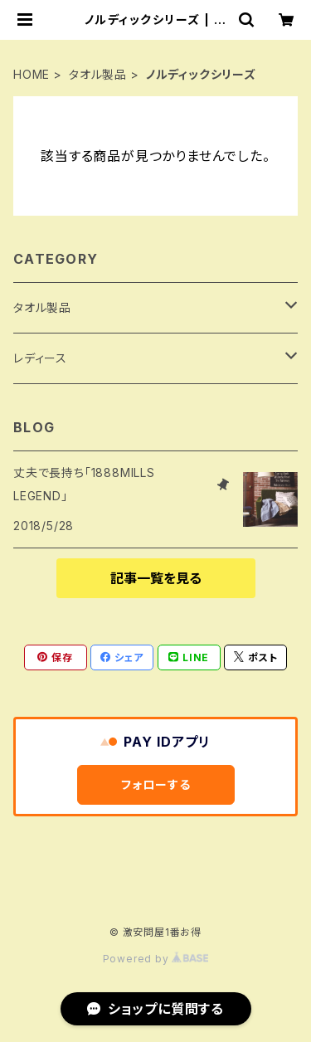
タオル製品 (98, 74)
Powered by (156, 958)
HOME (31, 74)
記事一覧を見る (156, 578)
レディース (40, 358)
